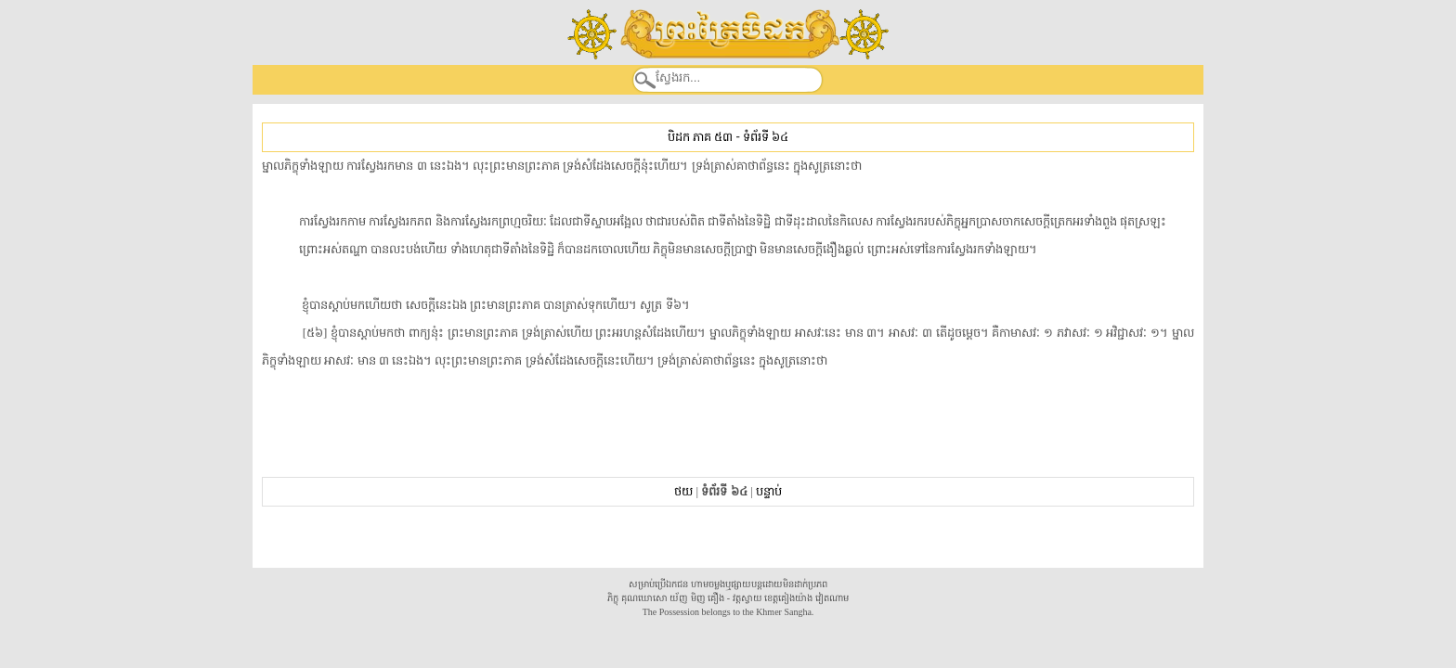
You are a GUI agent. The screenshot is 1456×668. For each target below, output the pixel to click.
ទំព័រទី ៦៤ (765, 137)
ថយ (683, 491)
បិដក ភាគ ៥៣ (700, 137)
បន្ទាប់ (769, 491)
